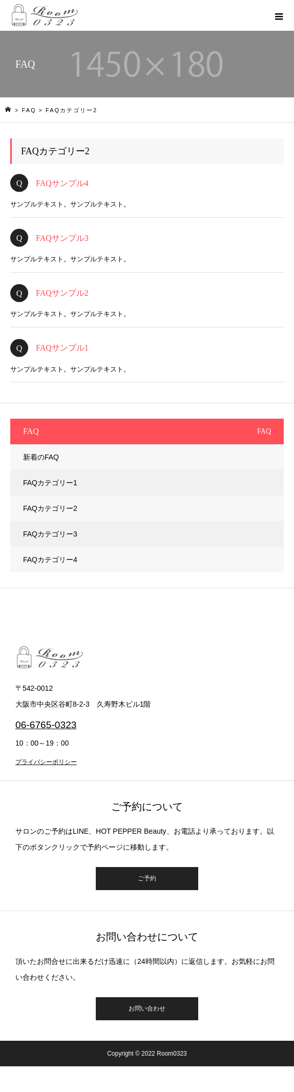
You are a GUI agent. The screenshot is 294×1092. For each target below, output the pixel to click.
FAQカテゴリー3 (50, 534)
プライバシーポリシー (46, 762)
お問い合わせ (147, 1008)
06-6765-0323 (46, 724)
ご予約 (147, 878)
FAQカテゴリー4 (50, 559)
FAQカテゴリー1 (50, 483)
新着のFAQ (41, 457)
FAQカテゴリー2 (50, 508)
